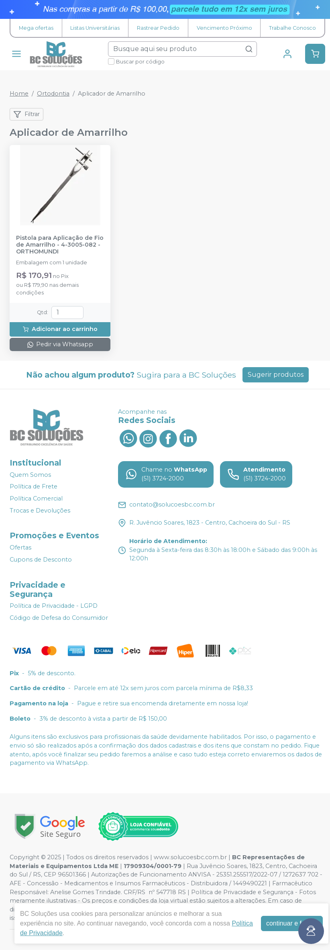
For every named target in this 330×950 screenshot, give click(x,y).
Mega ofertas (36, 28)
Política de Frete (33, 486)
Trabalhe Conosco (292, 28)
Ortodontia (53, 93)
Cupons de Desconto (41, 559)
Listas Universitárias (95, 28)
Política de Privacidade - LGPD (54, 606)
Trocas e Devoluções (40, 510)
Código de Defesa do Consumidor (59, 617)
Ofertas (20, 547)
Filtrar (26, 114)
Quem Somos (30, 474)
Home (19, 93)
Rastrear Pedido (158, 28)
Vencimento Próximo (224, 28)
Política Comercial (36, 498)
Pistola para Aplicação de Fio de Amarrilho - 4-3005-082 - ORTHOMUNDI (60, 245)
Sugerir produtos (276, 374)
